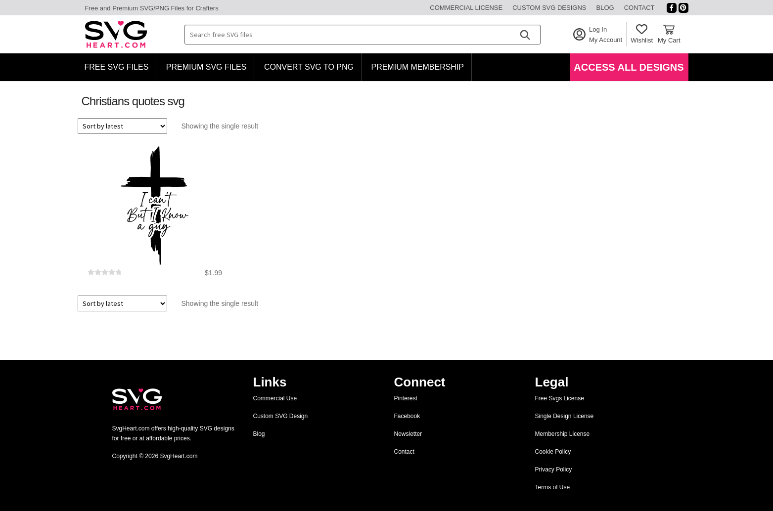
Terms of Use (552, 487)
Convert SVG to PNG (309, 67)
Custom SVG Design (280, 416)
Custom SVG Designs (549, 7)
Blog (605, 7)
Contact (639, 7)
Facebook (407, 416)
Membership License (562, 433)
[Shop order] (122, 126)
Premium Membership (417, 67)
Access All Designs (628, 67)
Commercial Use (275, 398)
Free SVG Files (117, 67)
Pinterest (405, 398)
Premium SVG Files (206, 67)
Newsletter (408, 433)
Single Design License (564, 416)
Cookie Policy (553, 451)
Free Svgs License (559, 398)
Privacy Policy (553, 469)
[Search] (525, 35)
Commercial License (466, 7)
